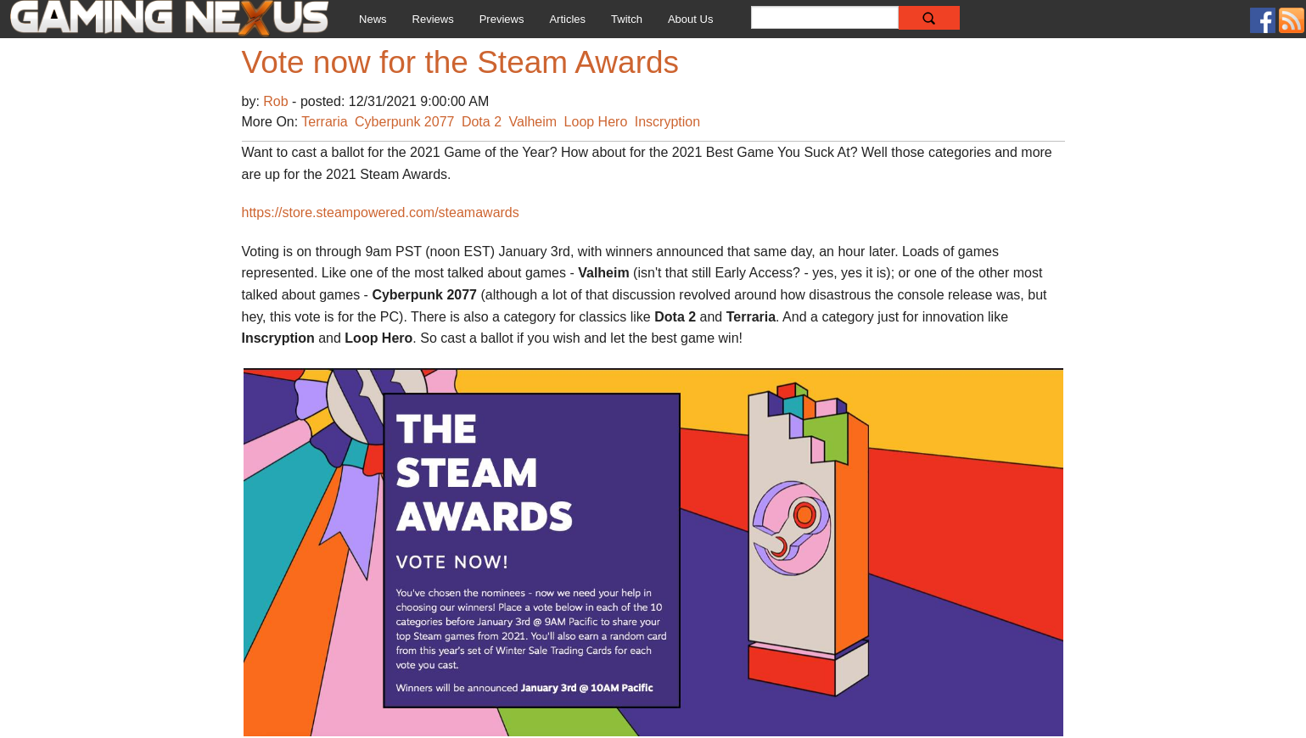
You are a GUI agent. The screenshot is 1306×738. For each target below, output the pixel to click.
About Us (690, 19)
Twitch (626, 19)
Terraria (324, 122)
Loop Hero (596, 122)
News (373, 19)
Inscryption (667, 122)
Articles (567, 19)
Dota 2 (482, 122)
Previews (501, 19)
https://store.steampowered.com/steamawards (380, 212)
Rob (277, 101)
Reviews (433, 19)
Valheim (533, 122)
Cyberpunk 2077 (404, 122)
